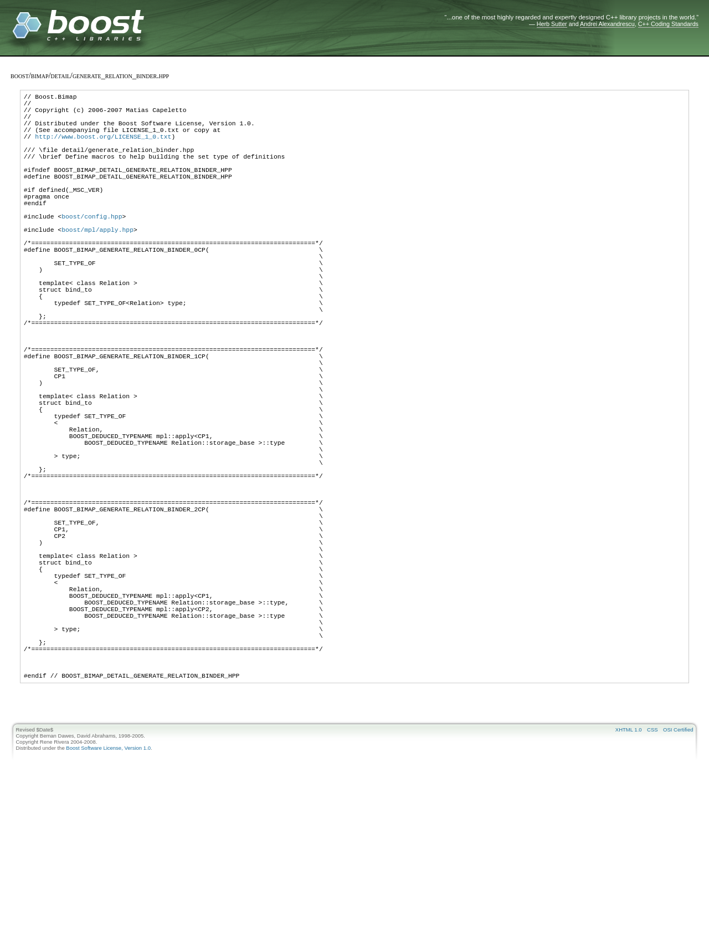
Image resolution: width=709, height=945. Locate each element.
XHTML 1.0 (628, 876)
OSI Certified (678, 876)
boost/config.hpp (91, 247)
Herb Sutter (552, 24)
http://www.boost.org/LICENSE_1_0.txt (103, 148)
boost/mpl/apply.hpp (97, 264)
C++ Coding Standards (668, 24)
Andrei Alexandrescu (607, 24)
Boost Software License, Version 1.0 (108, 894)
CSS (652, 876)
